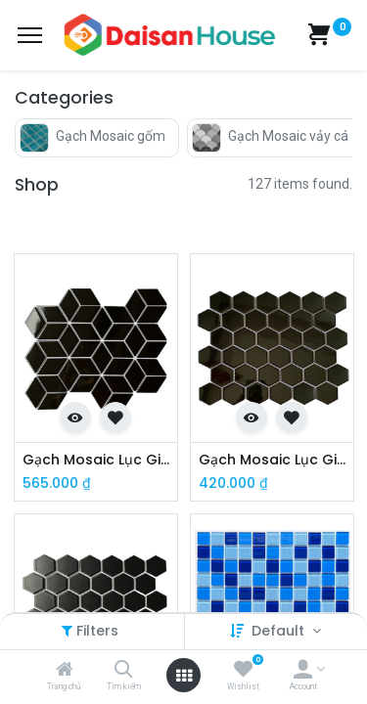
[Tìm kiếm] (124, 671)
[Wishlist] (243, 671)
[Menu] (30, 35)
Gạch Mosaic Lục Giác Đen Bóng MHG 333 (96, 460)
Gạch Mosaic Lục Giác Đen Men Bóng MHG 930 (272, 460)
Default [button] (280, 630)
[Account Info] (303, 671)
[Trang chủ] (64, 671)
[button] (75, 417)
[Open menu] (184, 675)
